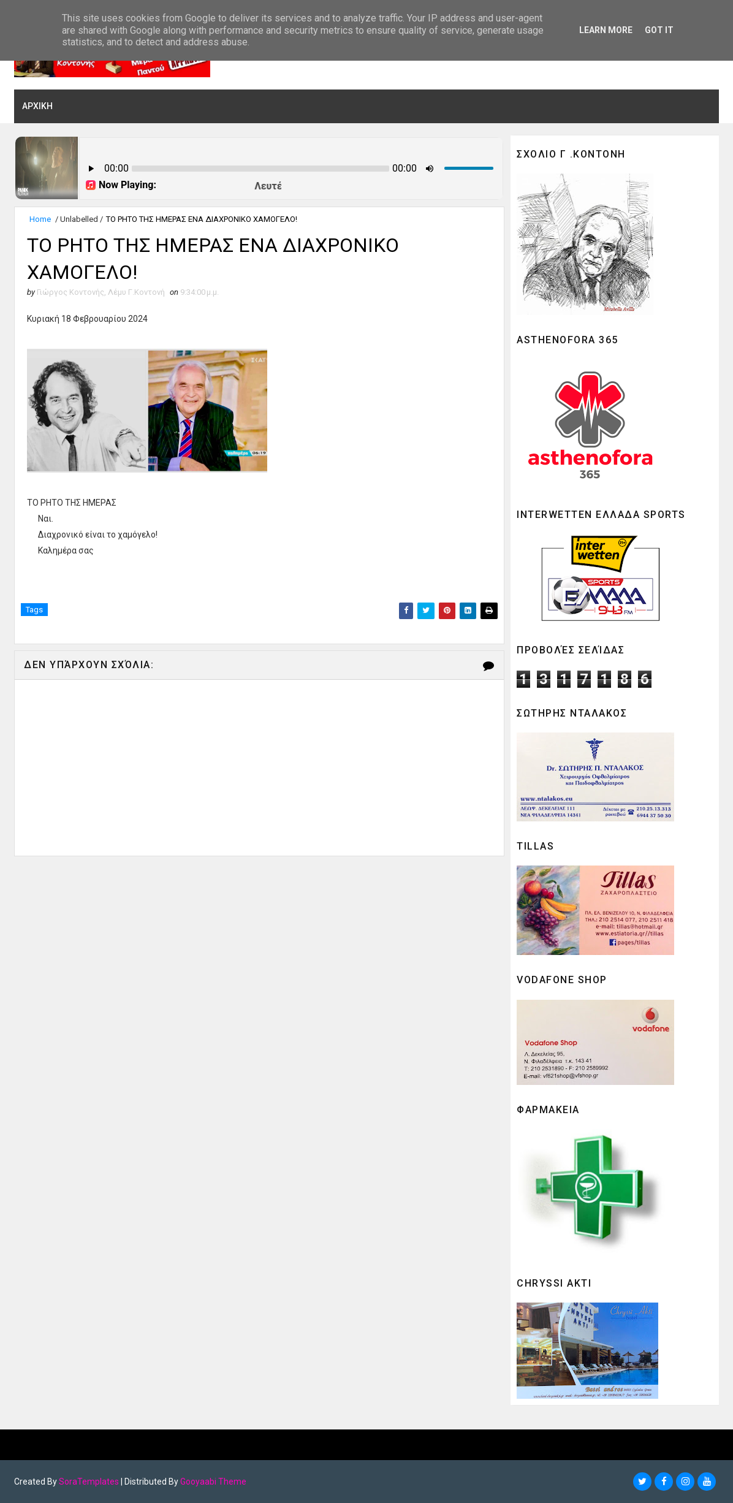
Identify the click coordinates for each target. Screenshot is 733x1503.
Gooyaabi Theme (213, 1481)
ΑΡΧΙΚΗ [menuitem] (37, 106)
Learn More (605, 30)
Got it (659, 30)
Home (40, 219)
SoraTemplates (89, 1481)
